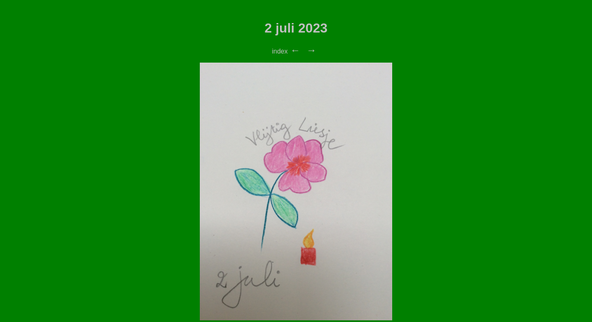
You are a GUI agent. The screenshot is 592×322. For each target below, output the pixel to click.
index (279, 51)
